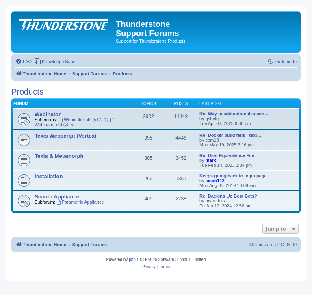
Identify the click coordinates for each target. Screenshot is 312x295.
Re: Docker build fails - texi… (230, 135)
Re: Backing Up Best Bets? (228, 196)
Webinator (48, 114)
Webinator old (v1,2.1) (83, 119)
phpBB (135, 259)
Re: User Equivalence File (226, 155)
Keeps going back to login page (233, 175)
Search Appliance (57, 197)
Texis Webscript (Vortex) (65, 136)
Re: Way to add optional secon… (234, 113)
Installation (49, 176)
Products (27, 91)
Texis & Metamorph (59, 156)
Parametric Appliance (80, 202)
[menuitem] (23, 62)
